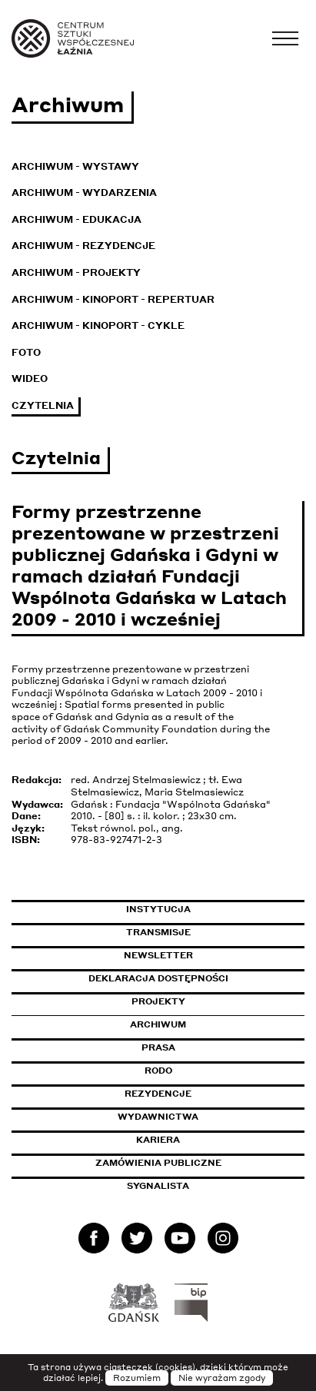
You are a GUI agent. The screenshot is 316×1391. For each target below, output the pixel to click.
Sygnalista (158, 1185)
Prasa (158, 1047)
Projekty (158, 1001)
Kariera (158, 1139)
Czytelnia (43, 405)
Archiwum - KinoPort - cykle (98, 325)
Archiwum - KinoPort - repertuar (113, 299)
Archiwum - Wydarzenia (84, 192)
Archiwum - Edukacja (76, 219)
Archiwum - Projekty (76, 272)
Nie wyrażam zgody (221, 1378)
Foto (26, 352)
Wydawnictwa (158, 1116)
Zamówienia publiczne (193, 1162)
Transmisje (215, 932)
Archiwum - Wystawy (75, 166)
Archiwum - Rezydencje (83, 245)
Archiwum (158, 1024)
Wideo (30, 378)
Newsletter (158, 955)
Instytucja (158, 909)
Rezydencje (158, 1093)
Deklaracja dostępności (158, 978)
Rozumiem (137, 1378)
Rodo (158, 1070)
